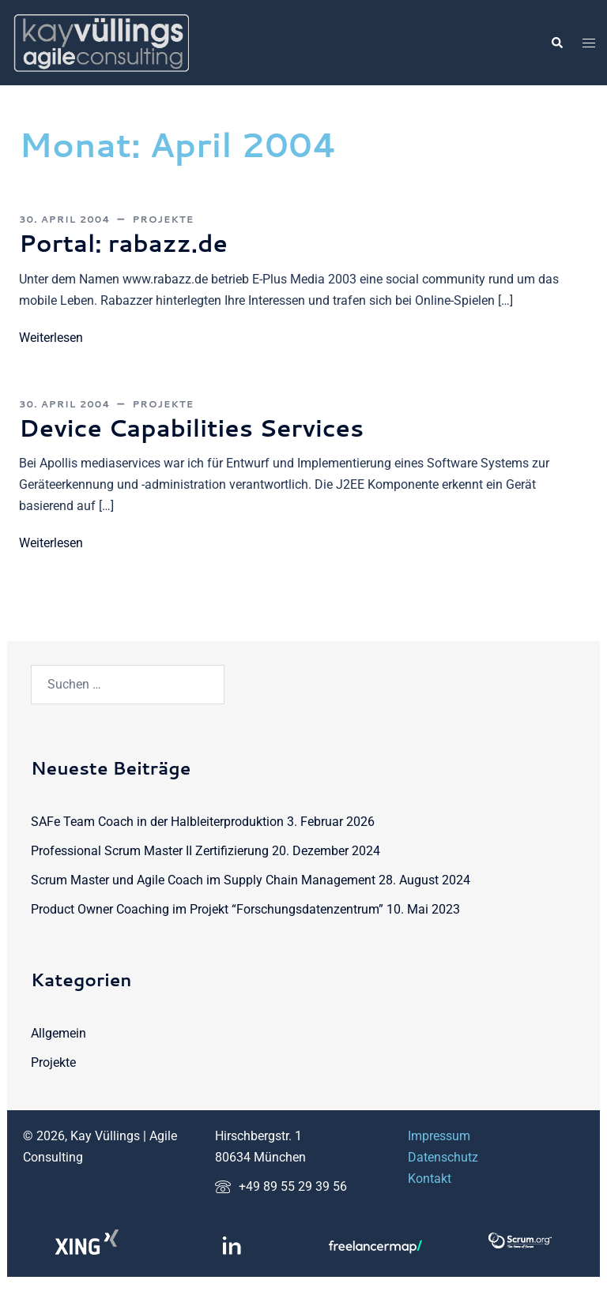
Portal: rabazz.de (131, 242)
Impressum (439, 1135)
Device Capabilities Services (204, 427)
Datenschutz (443, 1157)
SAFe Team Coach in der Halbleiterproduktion (157, 820)
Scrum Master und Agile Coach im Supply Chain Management (203, 879)
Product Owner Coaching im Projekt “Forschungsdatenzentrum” (207, 908)
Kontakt (429, 1177)
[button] (556, 42)
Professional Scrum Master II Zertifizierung (150, 850)
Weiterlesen (51, 336)
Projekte (163, 219)
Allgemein (58, 1033)
